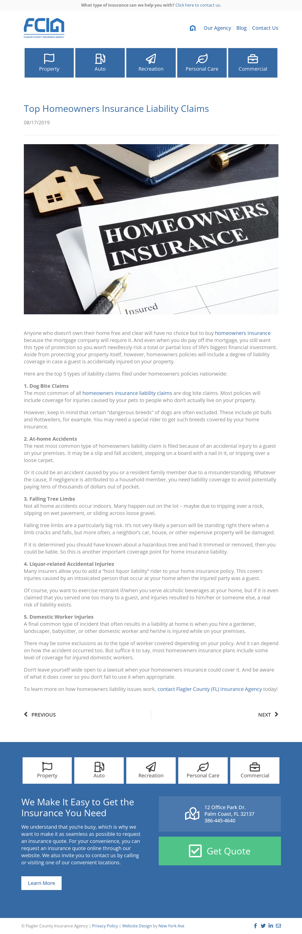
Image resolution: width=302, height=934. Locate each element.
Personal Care (202, 70)
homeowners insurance (243, 333)
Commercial (253, 70)
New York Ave (171, 926)
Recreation (151, 70)
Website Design (137, 926)
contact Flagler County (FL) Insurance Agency (209, 689)
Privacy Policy (105, 926)
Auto (100, 68)
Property (49, 70)
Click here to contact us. (198, 5)
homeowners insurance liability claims (127, 393)
